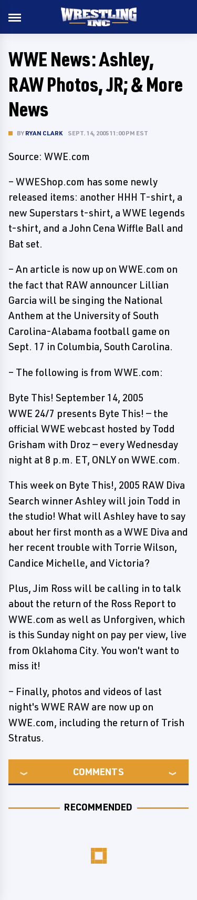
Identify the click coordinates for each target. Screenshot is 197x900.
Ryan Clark (44, 133)
